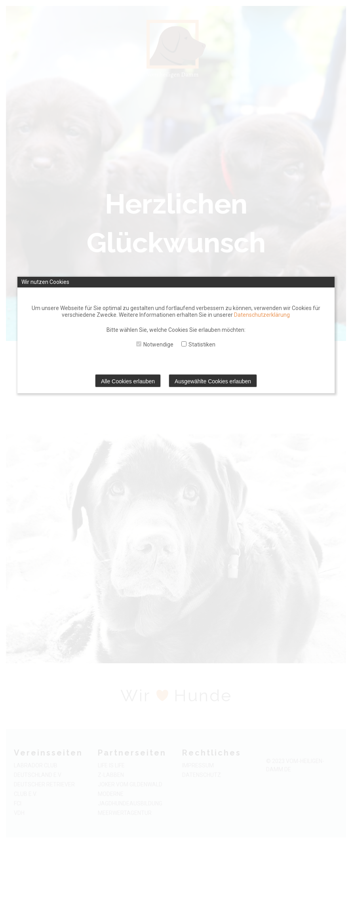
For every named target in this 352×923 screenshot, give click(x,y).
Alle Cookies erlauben (128, 381)
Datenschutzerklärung (262, 315)
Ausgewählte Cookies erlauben (213, 381)
